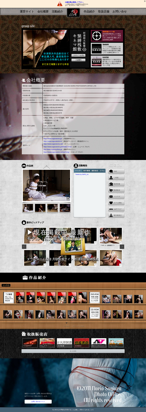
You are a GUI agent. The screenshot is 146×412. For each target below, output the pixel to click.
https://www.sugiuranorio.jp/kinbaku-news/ (58, 147)
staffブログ (118, 209)
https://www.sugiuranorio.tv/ (53, 141)
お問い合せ (119, 11)
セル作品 (66, 326)
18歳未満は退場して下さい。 (75, 2)
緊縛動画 (117, 190)
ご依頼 (116, 178)
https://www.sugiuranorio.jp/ (53, 138)
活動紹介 (57, 11)
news (87, 170)
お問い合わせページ (38, 401)
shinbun (102, 170)
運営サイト (27, 11)
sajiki (95, 170)
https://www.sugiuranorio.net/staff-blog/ (56, 152)
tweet (78, 170)
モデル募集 (118, 203)
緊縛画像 (117, 184)
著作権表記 (118, 215)
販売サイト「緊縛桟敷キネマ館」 (54, 277)
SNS (115, 171)
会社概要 (43, 11)
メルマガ (117, 196)
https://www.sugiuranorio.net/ (53, 144)
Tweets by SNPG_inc (82, 174)
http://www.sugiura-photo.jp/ (53, 149)
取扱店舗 (103, 11)
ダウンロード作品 (78, 326)
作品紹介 (89, 11)
